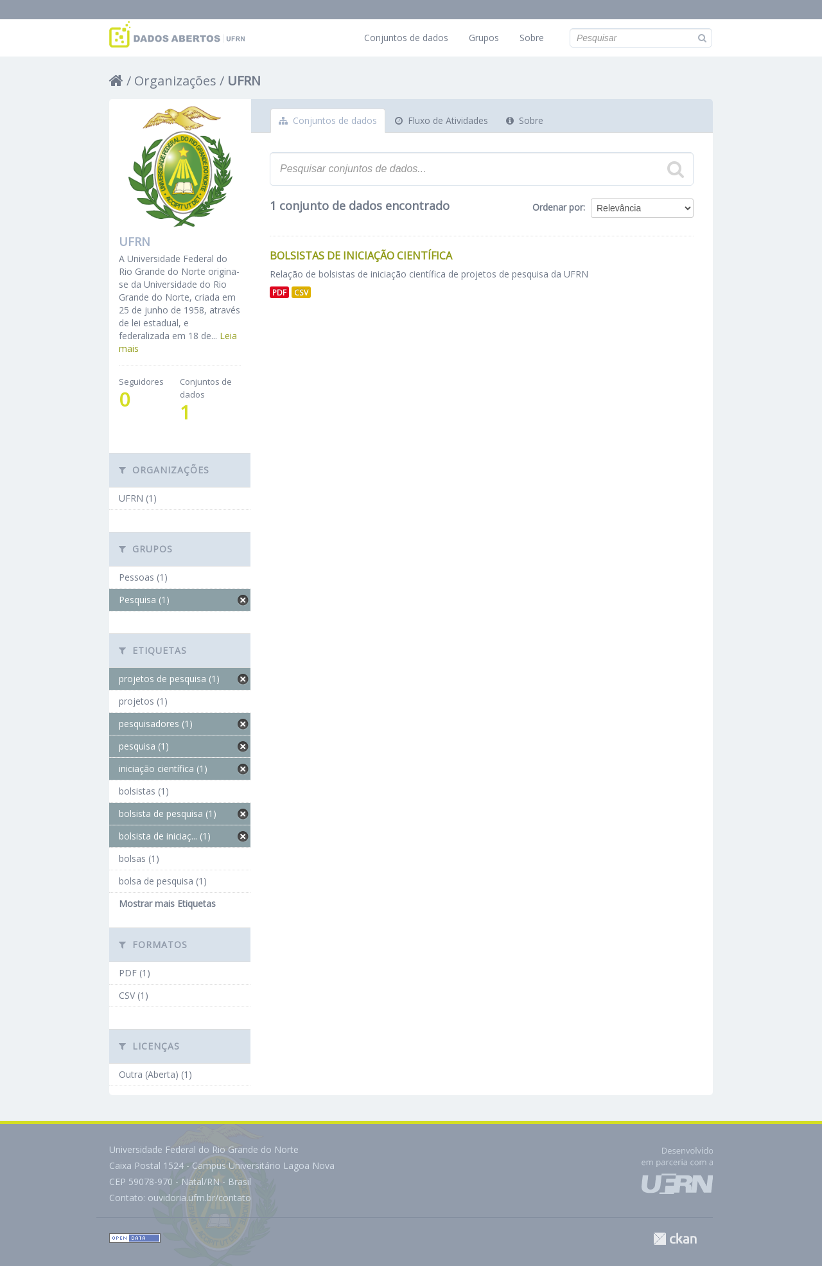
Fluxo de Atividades (441, 120)
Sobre (532, 37)
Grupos (484, 37)
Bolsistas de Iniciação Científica (361, 256)
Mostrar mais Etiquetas (167, 903)
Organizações (175, 80)
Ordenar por (557, 207)
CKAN (675, 1238)
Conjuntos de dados (406, 37)
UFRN (244, 80)
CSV (301, 292)
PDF (279, 292)
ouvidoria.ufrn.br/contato (199, 1197)
